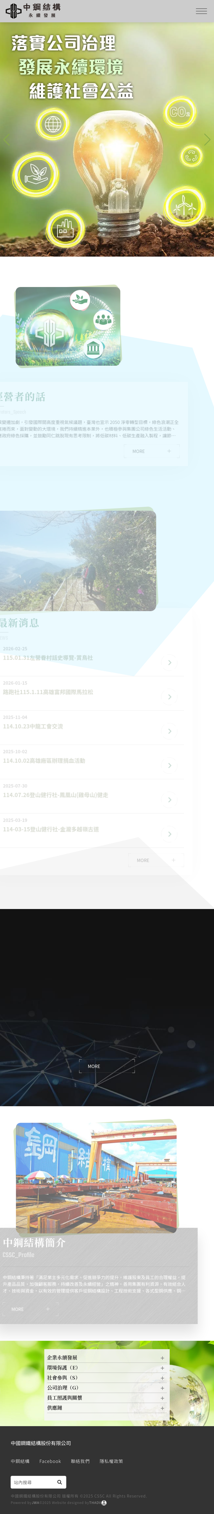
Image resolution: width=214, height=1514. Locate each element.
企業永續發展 (107, 1359)
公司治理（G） (107, 1389)
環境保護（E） (107, 1369)
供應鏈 (107, 1409)
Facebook (50, 1461)
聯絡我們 (80, 1461)
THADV (95, 1502)
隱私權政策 (111, 1461)
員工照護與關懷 (107, 1399)
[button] (207, 140)
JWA (35, 1502)
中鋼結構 (20, 1461)
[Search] (32, 1482)
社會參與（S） (107, 1379)
